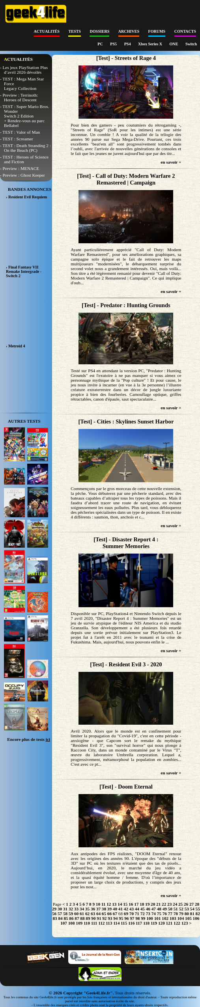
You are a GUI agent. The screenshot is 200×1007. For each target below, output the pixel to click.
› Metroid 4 (15, 346)
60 (76, 913)
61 (82, 913)
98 (137, 918)
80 (187, 913)
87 (77, 918)
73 (148, 913)
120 (161, 923)
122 (177, 923)
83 (54, 918)
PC (100, 44)
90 (93, 918)
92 (104, 918)
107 (63, 923)
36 (93, 908)
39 (109, 908)
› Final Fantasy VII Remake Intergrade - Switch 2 (23, 271)
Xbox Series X (150, 44)
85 (66, 918)
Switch (191, 44)
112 (101, 923)
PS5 (114, 44)
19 (147, 904)
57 (60, 913)
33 (76, 908)
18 (142, 904)
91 (99, 918)
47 (153, 908)
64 (98, 913)
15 (125, 904)
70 (131, 913)
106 (196, 918)
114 (116, 923)
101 (157, 918)
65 (104, 913)
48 (159, 908)
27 (191, 904)
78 (176, 913)
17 (136, 904)
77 (170, 913)
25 (180, 904)
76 (165, 913)
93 (110, 918)
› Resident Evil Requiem (26, 197)
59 (71, 913)
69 (126, 913)
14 (120, 904)
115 (124, 923)
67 (115, 913)
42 (126, 908)
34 (82, 908)
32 (71, 908)
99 (143, 918)
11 (103, 904)
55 (198, 908)
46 (148, 908)
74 (153, 913)
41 (120, 908)
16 (131, 904)
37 (98, 908)
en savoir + (171, 162)
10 (98, 904)
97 (132, 918)
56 (54, 913)
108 (71, 923)
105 (188, 918)
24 (175, 904)
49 (165, 908)
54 (192, 908)
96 (126, 918)
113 (109, 923)
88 (82, 918)
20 (153, 904)
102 (165, 918)
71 (137, 913)
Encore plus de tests (28, 739)
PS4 (128, 44)
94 (115, 918)
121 (169, 923)
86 (71, 918)
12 (109, 904)
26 (186, 904)
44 (137, 908)
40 (115, 908)
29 (54, 908)
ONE (174, 44)
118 (146, 923)
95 (121, 918)
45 (142, 908)
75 (159, 913)
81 (192, 913)
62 (87, 913)
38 (104, 908)
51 (176, 908)
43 (131, 908)
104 (180, 918)
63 (93, 913)
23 (169, 904)
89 (88, 918)
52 (181, 908)
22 (164, 904)
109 (79, 923)
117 (139, 923)
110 (87, 923)
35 (87, 908)
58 (65, 913)
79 (181, 913)
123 (184, 923)
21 (158, 904)
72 (142, 913)
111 (94, 923)
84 (60, 918)
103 (173, 918)
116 (131, 923)
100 (149, 918)
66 (109, 913)
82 (198, 913)
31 (65, 908)
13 (114, 904)
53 (187, 908)
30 (60, 908)
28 (197, 904)
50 (170, 908)
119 (154, 923)
